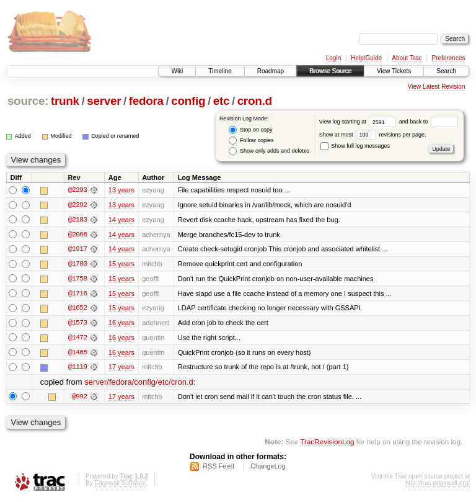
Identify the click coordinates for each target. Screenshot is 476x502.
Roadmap (270, 71)
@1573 (77, 324)
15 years (121, 264)
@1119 (77, 369)
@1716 (77, 294)
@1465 (77, 354)
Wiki (177, 71)
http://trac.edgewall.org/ (437, 485)
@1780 (77, 264)
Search (446, 71)
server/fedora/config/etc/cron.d (138, 383)
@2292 (77, 205)
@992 (79, 398)
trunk (65, 100)
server (104, 100)
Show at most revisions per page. (372, 135)
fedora (146, 100)
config (188, 100)
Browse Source (330, 71)
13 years (121, 190)
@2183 (77, 220)
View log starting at (359, 122)
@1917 (77, 249)
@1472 (77, 339)
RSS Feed (218, 468)
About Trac (406, 58)
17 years (121, 368)
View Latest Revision (436, 86)
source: (27, 100)
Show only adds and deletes (269, 151)
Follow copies (251, 141)
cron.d (254, 100)
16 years (121, 324)
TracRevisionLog (327, 443)
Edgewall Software (120, 485)
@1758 (77, 279)
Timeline (219, 71)
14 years (121, 219)
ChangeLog (268, 468)
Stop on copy (250, 130)
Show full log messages (355, 146)
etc (221, 100)
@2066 (77, 235)
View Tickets (394, 71)
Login (333, 58)
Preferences (448, 58)
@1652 (77, 309)
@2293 (77, 190)
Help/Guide (366, 58)
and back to (428, 122)
